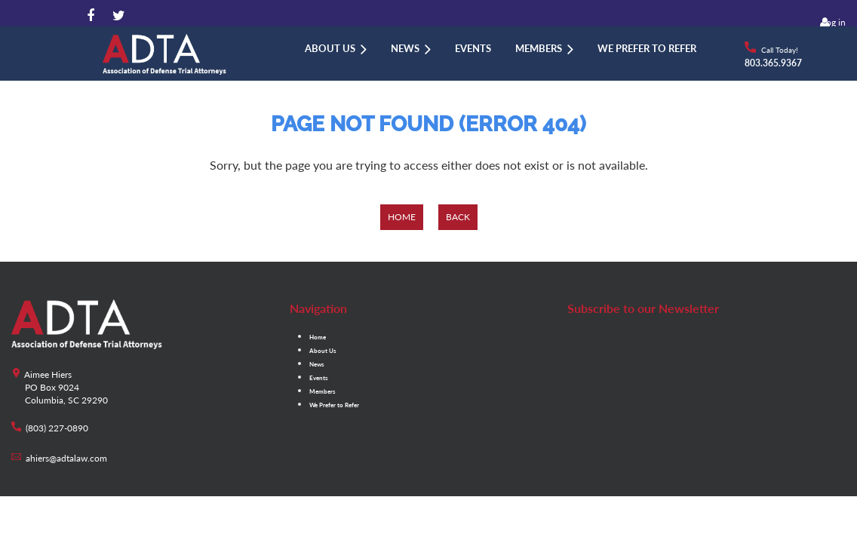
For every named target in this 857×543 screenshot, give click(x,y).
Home (402, 216)
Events (318, 378)
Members (322, 391)
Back (458, 216)
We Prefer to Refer (334, 405)
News (316, 364)
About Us (322, 350)
